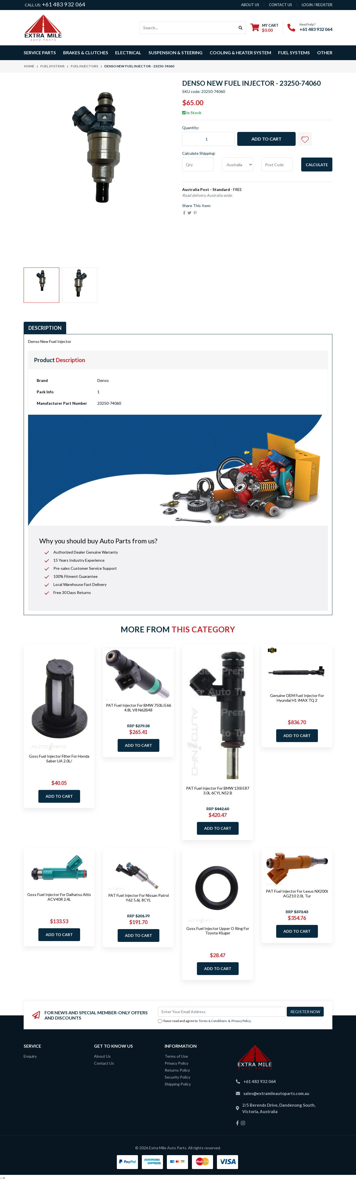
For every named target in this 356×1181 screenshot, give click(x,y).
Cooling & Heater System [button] (240, 52)
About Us (102, 1056)
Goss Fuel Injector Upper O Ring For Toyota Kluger (217, 931)
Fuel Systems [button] (294, 52)
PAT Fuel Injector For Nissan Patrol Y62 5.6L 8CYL (138, 897)
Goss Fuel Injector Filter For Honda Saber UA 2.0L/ (59, 758)
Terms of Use (176, 1056)
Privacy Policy (241, 1021)
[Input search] (188, 27)
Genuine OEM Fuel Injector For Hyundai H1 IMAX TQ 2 (297, 698)
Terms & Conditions (213, 1021)
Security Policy (177, 1077)
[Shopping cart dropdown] (264, 28)
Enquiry (30, 1056)
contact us (280, 5)
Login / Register (317, 5)
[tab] (45, 328)
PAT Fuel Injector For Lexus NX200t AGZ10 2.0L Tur (297, 893)
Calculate (317, 164)
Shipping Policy (178, 1084)
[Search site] (240, 27)
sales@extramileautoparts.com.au (276, 1093)
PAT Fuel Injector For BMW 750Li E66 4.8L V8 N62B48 (138, 707)
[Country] (237, 164)
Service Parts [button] (40, 52)
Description (44, 328)
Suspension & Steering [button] (175, 52)
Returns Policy (177, 1070)
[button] (305, 139)
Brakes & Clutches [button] (85, 52)
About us (250, 5)
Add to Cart (266, 138)
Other (324, 52)
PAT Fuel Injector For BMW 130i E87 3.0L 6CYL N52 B (217, 790)
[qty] (198, 164)
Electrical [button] (128, 52)
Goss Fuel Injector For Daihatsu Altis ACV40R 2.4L (59, 897)
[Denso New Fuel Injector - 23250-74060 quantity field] (208, 139)
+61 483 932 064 (63, 4)
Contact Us (104, 1063)
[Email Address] (222, 1012)
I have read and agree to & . (204, 1021)
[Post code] (277, 164)
